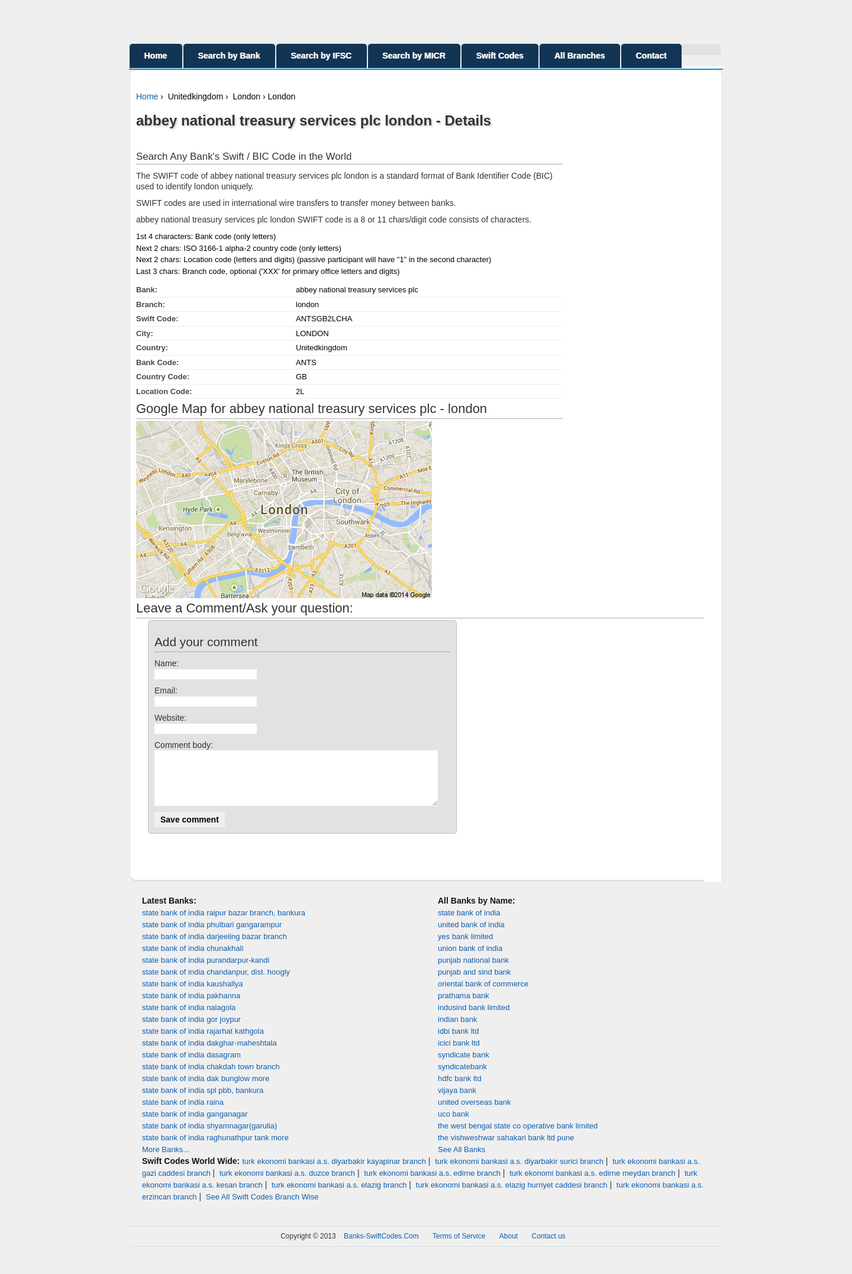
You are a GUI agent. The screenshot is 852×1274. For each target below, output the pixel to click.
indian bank (457, 1029)
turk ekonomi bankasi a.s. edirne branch (432, 1183)
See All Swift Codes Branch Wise (262, 1207)
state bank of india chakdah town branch (211, 1077)
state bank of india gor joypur (191, 1029)
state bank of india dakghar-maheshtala (209, 1053)
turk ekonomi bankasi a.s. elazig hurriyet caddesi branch (512, 1195)
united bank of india (471, 935)
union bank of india (470, 958)
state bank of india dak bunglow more (205, 1089)
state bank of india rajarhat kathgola (203, 1041)
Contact (651, 55)
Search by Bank (229, 55)
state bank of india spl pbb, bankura (202, 1100)
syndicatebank (462, 1077)
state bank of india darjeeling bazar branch (214, 947)
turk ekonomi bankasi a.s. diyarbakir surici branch (519, 1171)
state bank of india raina (183, 1112)
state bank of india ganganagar (195, 1124)
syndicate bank (463, 1065)
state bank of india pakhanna (191, 1006)
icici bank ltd (459, 1053)
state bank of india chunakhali (192, 958)
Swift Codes (500, 55)
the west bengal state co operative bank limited (518, 1136)
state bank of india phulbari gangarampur (212, 935)
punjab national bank (473, 970)
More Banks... (165, 1160)
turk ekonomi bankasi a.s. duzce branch (287, 1183)
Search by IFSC (321, 55)
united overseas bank (474, 1112)
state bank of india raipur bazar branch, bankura (223, 923)
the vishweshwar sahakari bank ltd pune (506, 1148)
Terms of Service (459, 1247)
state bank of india (469, 923)
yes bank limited (465, 947)
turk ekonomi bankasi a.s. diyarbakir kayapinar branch (334, 1171)
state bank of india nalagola (188, 1018)
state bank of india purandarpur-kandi (205, 970)
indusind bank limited (473, 1018)
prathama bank (463, 1006)
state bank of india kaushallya (192, 994)
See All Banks (461, 1160)
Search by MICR (414, 55)
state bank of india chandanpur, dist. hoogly (216, 982)
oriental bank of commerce (483, 994)
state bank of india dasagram (191, 1065)
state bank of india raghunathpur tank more (215, 1148)
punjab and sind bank (474, 982)
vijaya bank (457, 1100)
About (508, 1247)
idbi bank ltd (458, 1041)
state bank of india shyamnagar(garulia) (209, 1136)
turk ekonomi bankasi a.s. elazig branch (339, 1195)
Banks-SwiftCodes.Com (381, 1247)
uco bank (453, 1124)
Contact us (549, 1247)
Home (155, 55)
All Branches (579, 55)
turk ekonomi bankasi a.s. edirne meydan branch (592, 1183)
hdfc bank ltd (460, 1089)
